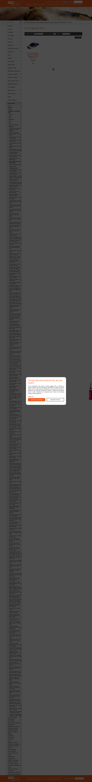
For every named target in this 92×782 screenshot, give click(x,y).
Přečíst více (30, 396)
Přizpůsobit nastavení (55, 399)
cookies (52, 386)
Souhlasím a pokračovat (36, 399)
